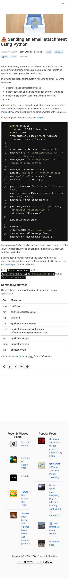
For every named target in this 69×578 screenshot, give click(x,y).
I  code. (25, 476)
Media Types (18, 356)
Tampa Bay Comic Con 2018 (24, 499)
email (49, 52)
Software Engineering (31, 52)
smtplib (40, 117)
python (4, 57)
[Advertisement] (34, 398)
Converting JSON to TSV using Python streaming (54, 471)
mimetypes (59, 52)
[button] (63, 3)
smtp (13, 57)
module (5, 112)
